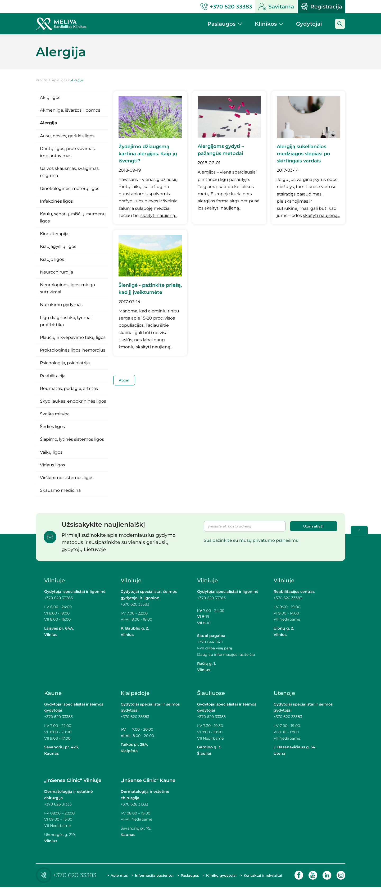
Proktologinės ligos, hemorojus (72, 350)
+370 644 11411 (210, 642)
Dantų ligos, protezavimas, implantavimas (68, 152)
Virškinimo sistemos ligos (66, 477)
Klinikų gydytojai (214, 877)
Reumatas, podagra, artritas (69, 388)
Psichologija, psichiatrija (65, 362)
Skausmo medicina (60, 490)
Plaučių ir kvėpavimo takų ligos (73, 337)
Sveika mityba (55, 413)
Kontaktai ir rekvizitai (253, 877)
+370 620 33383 (58, 597)
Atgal (124, 380)
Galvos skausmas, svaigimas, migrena (69, 172)
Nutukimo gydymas (61, 304)
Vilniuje (54, 580)
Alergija (48, 122)
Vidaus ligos (52, 464)
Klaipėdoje (135, 693)
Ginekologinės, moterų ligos (69, 188)
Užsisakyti (313, 526)
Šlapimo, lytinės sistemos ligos (72, 439)
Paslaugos (189, 878)
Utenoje (284, 693)
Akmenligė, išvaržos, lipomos (70, 110)
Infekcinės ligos (56, 201)
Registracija (321, 6)
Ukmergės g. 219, (60, 834)
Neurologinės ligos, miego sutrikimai (67, 288)
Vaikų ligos (51, 452)
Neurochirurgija (56, 272)
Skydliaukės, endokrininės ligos (73, 401)
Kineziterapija (54, 233)
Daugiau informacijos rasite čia (226, 654)
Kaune (53, 693)
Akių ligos (50, 97)
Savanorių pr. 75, (136, 828)
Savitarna (276, 6)
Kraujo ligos (52, 259)
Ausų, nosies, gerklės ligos (67, 135)
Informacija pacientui (145, 877)
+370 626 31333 (58, 804)
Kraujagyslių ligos (58, 246)
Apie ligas (59, 80)
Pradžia (42, 80)
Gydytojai (309, 24)
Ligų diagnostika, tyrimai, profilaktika (66, 321)
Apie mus (115, 877)
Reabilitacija (52, 375)
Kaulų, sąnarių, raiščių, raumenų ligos (73, 217)
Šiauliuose (211, 693)
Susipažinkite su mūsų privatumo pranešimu (251, 540)
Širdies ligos (52, 426)
